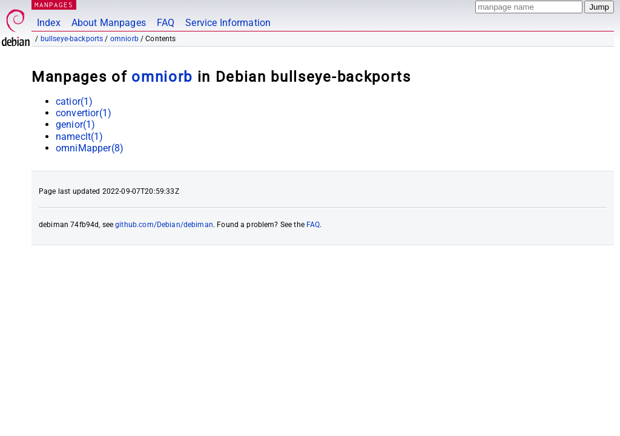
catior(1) (74, 101)
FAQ (165, 22)
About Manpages (108, 22)
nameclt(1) (80, 136)
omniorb (124, 39)
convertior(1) (83, 113)
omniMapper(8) (90, 148)
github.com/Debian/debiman (164, 224)
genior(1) (75, 124)
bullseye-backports (72, 39)
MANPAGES (54, 4)
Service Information (228, 22)
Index (49, 22)
